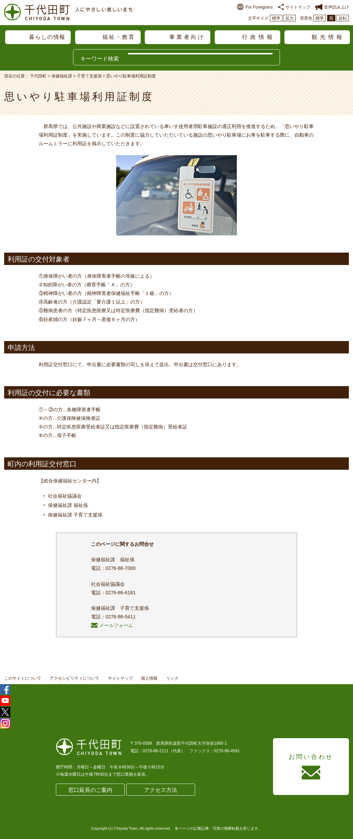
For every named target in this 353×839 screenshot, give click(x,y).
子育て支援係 (89, 76)
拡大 (289, 18)
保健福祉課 (61, 76)
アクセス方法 (160, 790)
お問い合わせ (311, 756)
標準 (276, 18)
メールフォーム (112, 625)
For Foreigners (255, 7)
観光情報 (328, 37)
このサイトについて (22, 678)
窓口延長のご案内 (90, 790)
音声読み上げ (332, 7)
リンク (172, 678)
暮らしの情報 (47, 37)
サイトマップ (294, 7)
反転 (343, 18)
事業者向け (187, 37)
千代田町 (38, 76)
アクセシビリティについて (74, 678)
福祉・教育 (118, 37)
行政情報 (258, 37)
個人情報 (149, 678)
